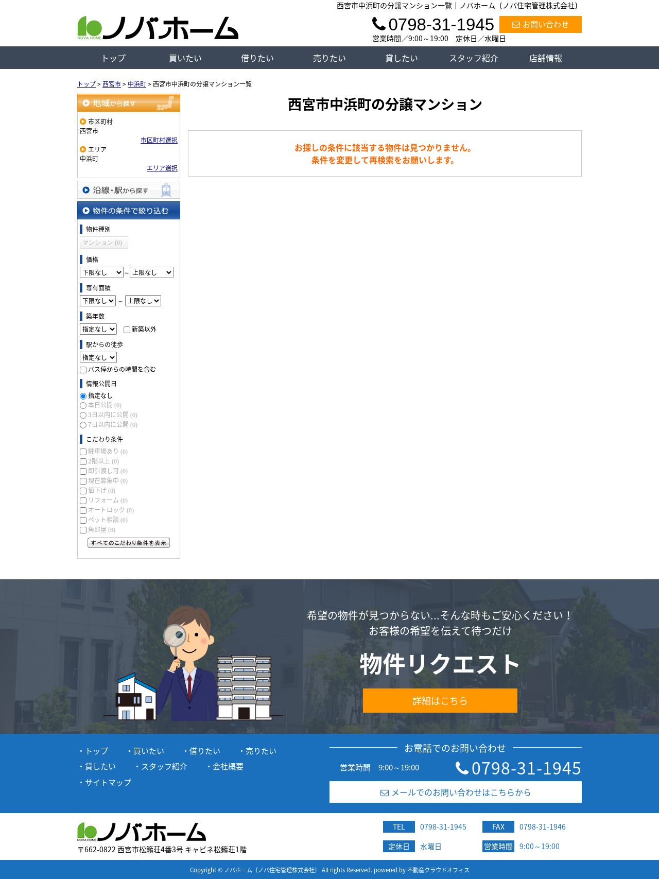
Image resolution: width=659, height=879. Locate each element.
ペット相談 (108, 519)
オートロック (111, 509)
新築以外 (144, 329)
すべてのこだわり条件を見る (129, 543)
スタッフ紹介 (473, 57)
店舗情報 (545, 57)
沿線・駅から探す (128, 190)
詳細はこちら (440, 701)
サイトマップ (108, 782)
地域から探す (128, 103)
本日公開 (105, 404)
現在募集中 (108, 480)
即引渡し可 (108, 470)
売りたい (329, 57)
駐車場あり (108, 451)
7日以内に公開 (112, 424)
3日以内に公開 (112, 414)
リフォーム (108, 500)
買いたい (185, 57)
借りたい (257, 57)
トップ (113, 57)
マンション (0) (102, 242)
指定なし (100, 395)
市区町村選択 (159, 140)
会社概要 (228, 766)
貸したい (401, 57)
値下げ (101, 490)
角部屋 (101, 529)
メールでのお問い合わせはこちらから (455, 792)
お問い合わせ (540, 24)
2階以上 (103, 461)
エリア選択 (162, 168)
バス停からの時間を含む (122, 369)
